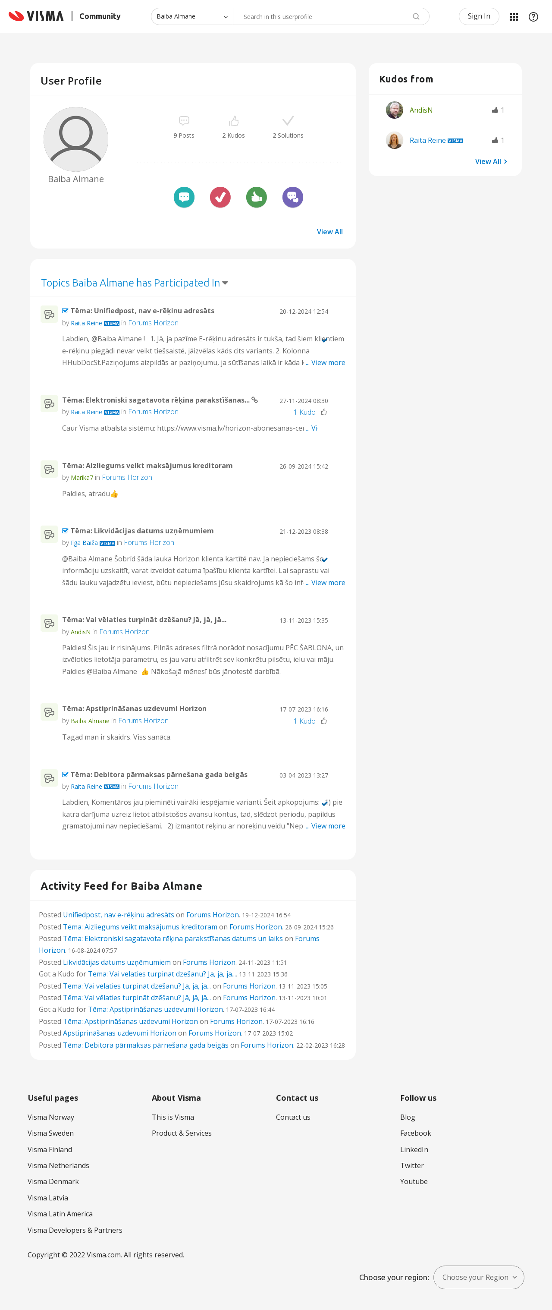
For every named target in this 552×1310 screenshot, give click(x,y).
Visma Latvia (48, 1198)
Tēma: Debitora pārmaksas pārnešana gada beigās (159, 774)
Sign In (479, 16)
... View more (325, 362)
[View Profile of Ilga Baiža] (84, 542)
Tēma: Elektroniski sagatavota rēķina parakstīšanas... (156, 400)
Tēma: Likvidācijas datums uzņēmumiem (142, 530)
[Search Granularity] (192, 16)
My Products (514, 16)
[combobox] (331, 16)
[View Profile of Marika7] (82, 477)
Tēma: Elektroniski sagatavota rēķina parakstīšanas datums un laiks (173, 938)
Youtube (414, 1181)
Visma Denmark (53, 1181)
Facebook (415, 1133)
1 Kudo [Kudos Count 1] (305, 412)
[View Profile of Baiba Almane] (90, 721)
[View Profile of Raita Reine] (86, 323)
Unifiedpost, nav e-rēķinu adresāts (118, 915)
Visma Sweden (51, 1133)
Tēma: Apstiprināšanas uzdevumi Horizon (134, 708)
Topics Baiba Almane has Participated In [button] (130, 283)
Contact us (293, 1117)
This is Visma (173, 1117)
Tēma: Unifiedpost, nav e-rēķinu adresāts (142, 310)
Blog (407, 1117)
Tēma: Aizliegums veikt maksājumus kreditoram (147, 465)
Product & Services (182, 1133)
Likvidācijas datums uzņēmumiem (117, 962)
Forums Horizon (153, 323)
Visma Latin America (60, 1214)
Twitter (412, 1165)
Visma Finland (50, 1149)
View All (330, 231)
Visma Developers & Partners (75, 1230)
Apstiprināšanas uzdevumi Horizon (119, 1033)
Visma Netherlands (58, 1165)
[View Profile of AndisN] (81, 632)
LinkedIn (414, 1149)
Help (533, 16)
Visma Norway (51, 1117)
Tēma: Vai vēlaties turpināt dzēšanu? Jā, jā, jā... (144, 619)
